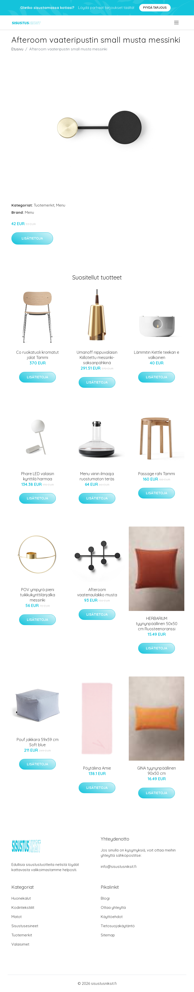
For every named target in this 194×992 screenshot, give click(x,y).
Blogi (105, 898)
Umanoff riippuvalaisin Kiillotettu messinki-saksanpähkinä (97, 357)
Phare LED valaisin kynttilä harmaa (37, 476)
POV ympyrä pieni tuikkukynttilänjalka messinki (37, 594)
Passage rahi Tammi (156, 473)
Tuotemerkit (44, 205)
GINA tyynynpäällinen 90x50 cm (156, 771)
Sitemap (108, 935)
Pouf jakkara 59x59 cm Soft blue (38, 742)
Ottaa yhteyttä (113, 907)
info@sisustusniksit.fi (118, 866)
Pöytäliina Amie (97, 768)
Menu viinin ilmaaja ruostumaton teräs (97, 476)
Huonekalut (21, 898)
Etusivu (17, 49)
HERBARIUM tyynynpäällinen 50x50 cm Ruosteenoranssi (156, 623)
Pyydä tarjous (155, 7)
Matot (16, 916)
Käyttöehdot (112, 916)
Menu (60, 205)
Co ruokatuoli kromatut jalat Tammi (37, 355)
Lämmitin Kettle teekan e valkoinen (156, 355)
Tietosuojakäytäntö (118, 925)
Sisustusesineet (24, 925)
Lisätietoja (32, 238)
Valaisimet (20, 944)
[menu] (177, 22)
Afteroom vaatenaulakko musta (97, 592)
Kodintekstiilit (22, 907)
